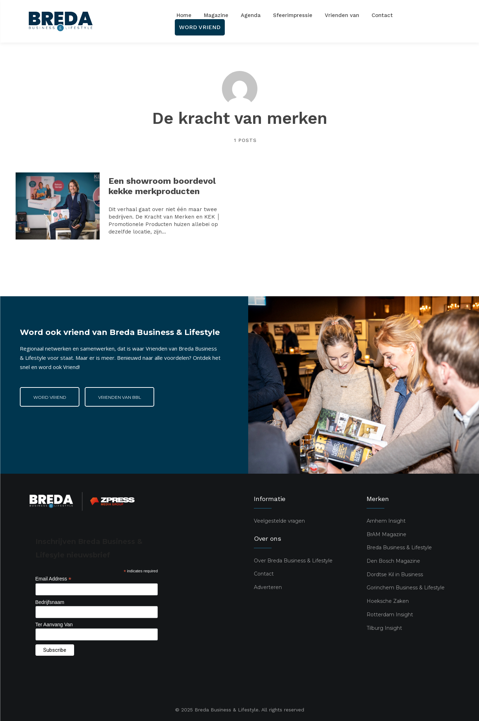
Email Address (53, 579)
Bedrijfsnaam (50, 602)
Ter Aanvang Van (54, 624)
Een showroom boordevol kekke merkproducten (162, 186)
